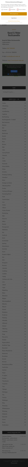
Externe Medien (21, 8)
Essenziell (4, 8)
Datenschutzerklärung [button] (14, 21)
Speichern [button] (14, 17)
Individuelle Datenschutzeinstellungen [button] (14, 20)
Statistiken (12, 8)
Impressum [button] (20, 21)
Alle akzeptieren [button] (14, 13)
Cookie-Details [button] (8, 21)
